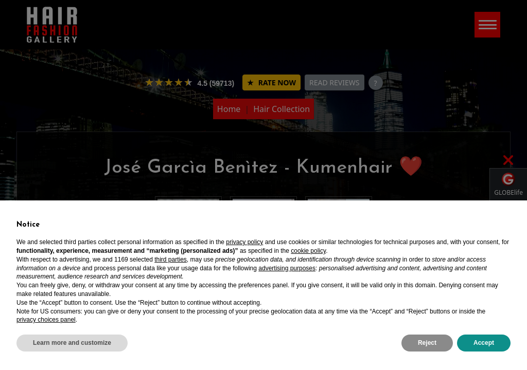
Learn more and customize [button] (72, 342)
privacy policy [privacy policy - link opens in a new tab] (244, 242)
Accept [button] (483, 342)
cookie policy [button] (308, 250)
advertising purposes (286, 268)
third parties (170, 259)
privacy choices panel (46, 319)
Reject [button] (427, 342)
